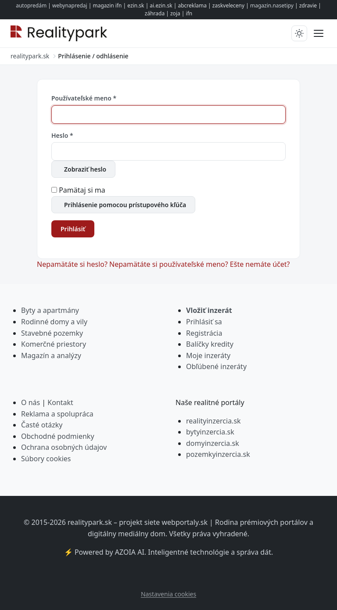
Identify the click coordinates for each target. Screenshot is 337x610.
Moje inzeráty (208, 355)
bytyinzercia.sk (210, 432)
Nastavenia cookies (168, 594)
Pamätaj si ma (82, 190)
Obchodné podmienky (57, 436)
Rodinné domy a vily (54, 322)
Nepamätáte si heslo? (73, 264)
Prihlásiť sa (204, 322)
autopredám (31, 5)
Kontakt (60, 402)
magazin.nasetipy (272, 5)
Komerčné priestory (53, 344)
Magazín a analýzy (51, 355)
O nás (30, 402)
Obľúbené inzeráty (216, 366)
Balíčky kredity (209, 344)
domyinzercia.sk (212, 443)
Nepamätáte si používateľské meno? (169, 264)
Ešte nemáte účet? (260, 264)
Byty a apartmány (50, 310)
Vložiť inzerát (209, 310)
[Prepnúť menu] (318, 33)
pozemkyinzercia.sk (218, 454)
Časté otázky (41, 425)
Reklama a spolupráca (57, 414)
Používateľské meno (83, 98)
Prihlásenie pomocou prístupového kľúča (125, 205)
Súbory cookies (46, 458)
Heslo (62, 135)
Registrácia (204, 333)
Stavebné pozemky (52, 333)
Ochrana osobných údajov (64, 447)
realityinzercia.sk (213, 421)
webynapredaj (69, 5)
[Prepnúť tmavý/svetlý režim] (299, 33)
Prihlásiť (73, 229)
